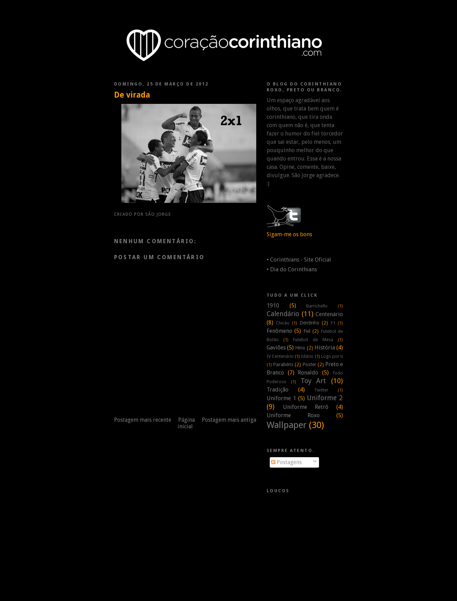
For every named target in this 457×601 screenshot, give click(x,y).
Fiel (306, 331)
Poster (309, 364)
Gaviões (276, 347)
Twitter (321, 390)
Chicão (283, 323)
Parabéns (283, 364)
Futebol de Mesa (313, 339)
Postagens (286, 462)
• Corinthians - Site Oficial (299, 259)
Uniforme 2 (325, 398)
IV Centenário (280, 356)
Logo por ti (332, 356)
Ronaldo (308, 372)
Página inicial (186, 423)
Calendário (283, 314)
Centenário (329, 314)
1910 (273, 305)
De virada (132, 94)
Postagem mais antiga (229, 420)
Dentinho (309, 323)
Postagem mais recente (142, 420)
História (324, 347)
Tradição (277, 389)
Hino (300, 348)
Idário (307, 356)
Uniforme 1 (281, 398)
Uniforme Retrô (306, 407)
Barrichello (317, 305)
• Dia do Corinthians (292, 269)
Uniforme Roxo (293, 415)
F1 (333, 323)
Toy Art (313, 381)
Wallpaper (287, 425)
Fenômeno (279, 331)
